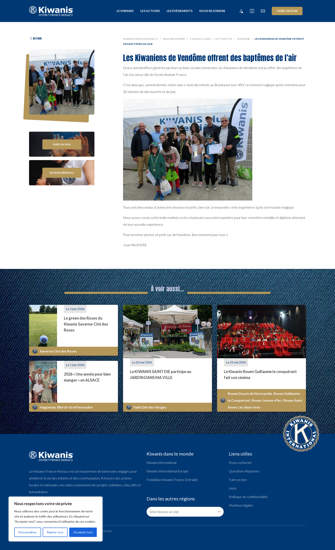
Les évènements (179, 11)
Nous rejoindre (212, 11)
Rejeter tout (55, 532)
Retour (35, 38)
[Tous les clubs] (252, 11)
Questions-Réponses (244, 471)
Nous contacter (240, 462)
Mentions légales (241, 505)
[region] (56, 519)
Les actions (150, 11)
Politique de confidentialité (248, 497)
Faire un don (287, 11)
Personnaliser (27, 532)
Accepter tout (83, 532)
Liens (233, 488)
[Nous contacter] (263, 11)
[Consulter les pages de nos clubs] (185, 512)
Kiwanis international (161, 462)
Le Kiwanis (125, 11)
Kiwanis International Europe (167, 471)
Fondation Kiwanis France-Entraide (172, 480)
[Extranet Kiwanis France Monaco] (241, 11)
